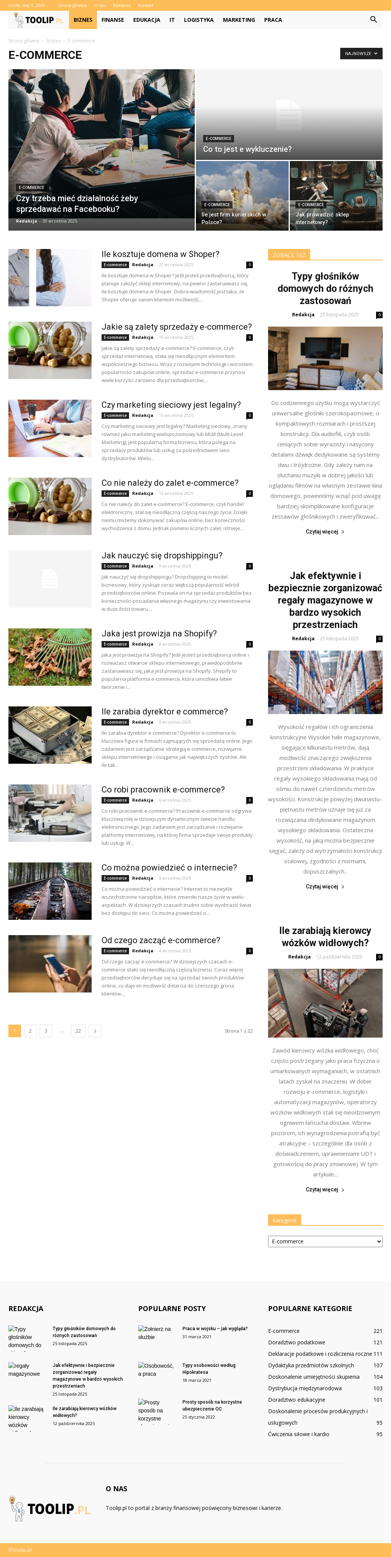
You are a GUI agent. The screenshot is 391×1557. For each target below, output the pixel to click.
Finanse (113, 19)
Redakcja (26, 221)
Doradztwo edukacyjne (296, 1399)
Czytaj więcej (325, 532)
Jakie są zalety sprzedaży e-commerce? (177, 327)
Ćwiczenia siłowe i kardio (299, 1434)
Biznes (83, 19)
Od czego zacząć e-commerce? (161, 940)
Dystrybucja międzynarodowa (305, 1388)
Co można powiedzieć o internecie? (169, 867)
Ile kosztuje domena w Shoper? (161, 254)
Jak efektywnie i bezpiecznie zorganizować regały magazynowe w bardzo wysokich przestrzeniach (325, 600)
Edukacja (146, 19)
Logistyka (199, 19)
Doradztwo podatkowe (296, 1342)
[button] (373, 20)
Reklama (122, 5)
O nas (100, 5)
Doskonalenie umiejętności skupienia (314, 1376)
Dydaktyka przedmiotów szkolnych (311, 1365)
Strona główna (72, 5)
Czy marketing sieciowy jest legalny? (171, 405)
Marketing (239, 19)
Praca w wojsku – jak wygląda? (215, 1328)
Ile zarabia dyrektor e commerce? (165, 711)
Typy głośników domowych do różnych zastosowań (325, 288)
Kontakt (145, 5)
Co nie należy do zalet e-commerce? (170, 483)
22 (78, 1031)
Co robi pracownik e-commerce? (163, 789)
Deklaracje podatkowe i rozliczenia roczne (320, 1353)
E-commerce (31, 187)
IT (172, 19)
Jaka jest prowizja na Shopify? (159, 633)
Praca (273, 19)
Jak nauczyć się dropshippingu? (162, 555)
